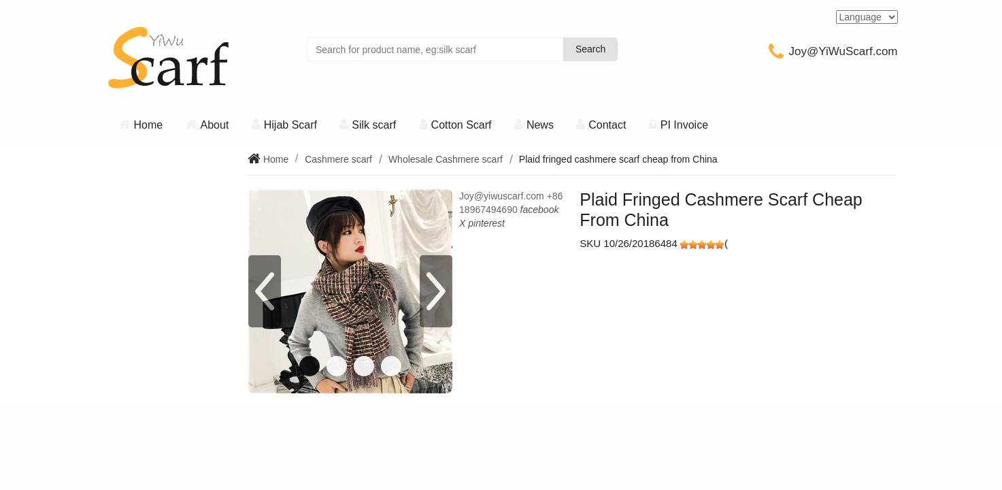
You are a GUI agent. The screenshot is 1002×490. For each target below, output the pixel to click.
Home (148, 125)
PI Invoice (684, 125)
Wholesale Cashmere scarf (445, 159)
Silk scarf (374, 125)
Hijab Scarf (290, 125)
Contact (607, 125)
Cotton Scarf (461, 125)
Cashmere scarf (338, 159)
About (215, 125)
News (540, 125)
